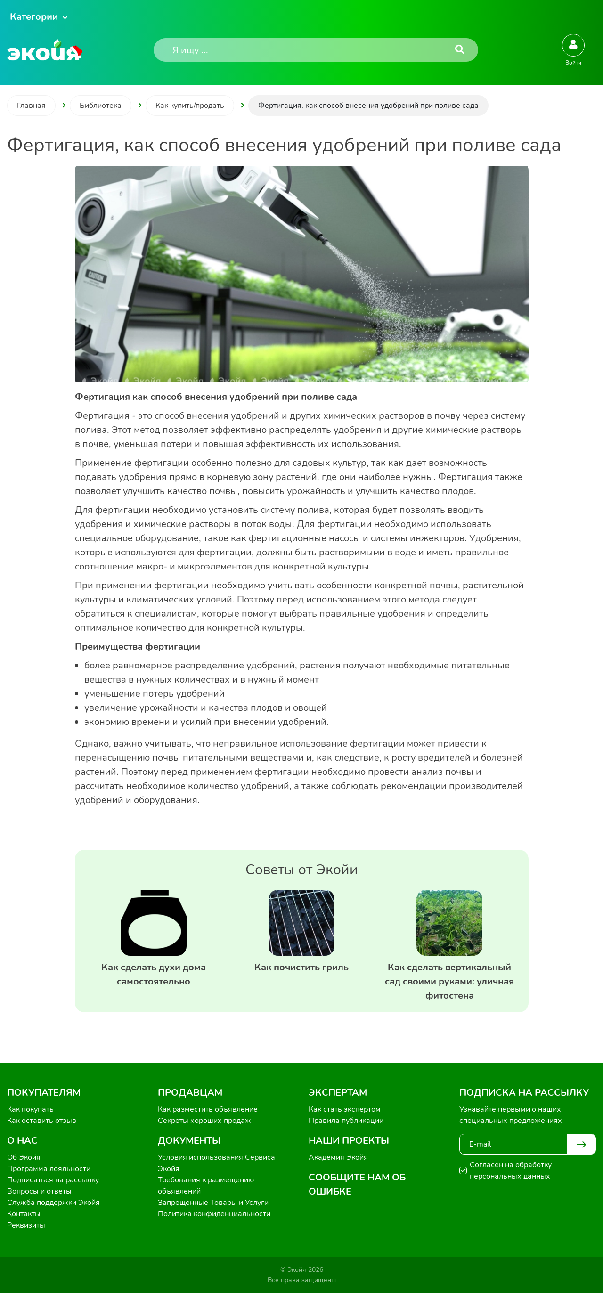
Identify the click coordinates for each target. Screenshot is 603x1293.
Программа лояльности (48, 1168)
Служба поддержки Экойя (53, 1202)
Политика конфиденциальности (214, 1214)
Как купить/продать (189, 105)
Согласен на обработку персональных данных (511, 1170)
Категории (34, 16)
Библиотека (101, 105)
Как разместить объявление (208, 1109)
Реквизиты (26, 1225)
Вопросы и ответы (39, 1191)
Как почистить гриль (301, 967)
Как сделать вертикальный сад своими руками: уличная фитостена (449, 981)
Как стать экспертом (345, 1109)
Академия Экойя (338, 1157)
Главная (31, 105)
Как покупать (30, 1109)
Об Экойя (24, 1157)
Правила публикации (346, 1120)
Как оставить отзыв (41, 1120)
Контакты (24, 1214)
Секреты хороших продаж (204, 1120)
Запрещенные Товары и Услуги (213, 1202)
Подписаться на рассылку (53, 1180)
